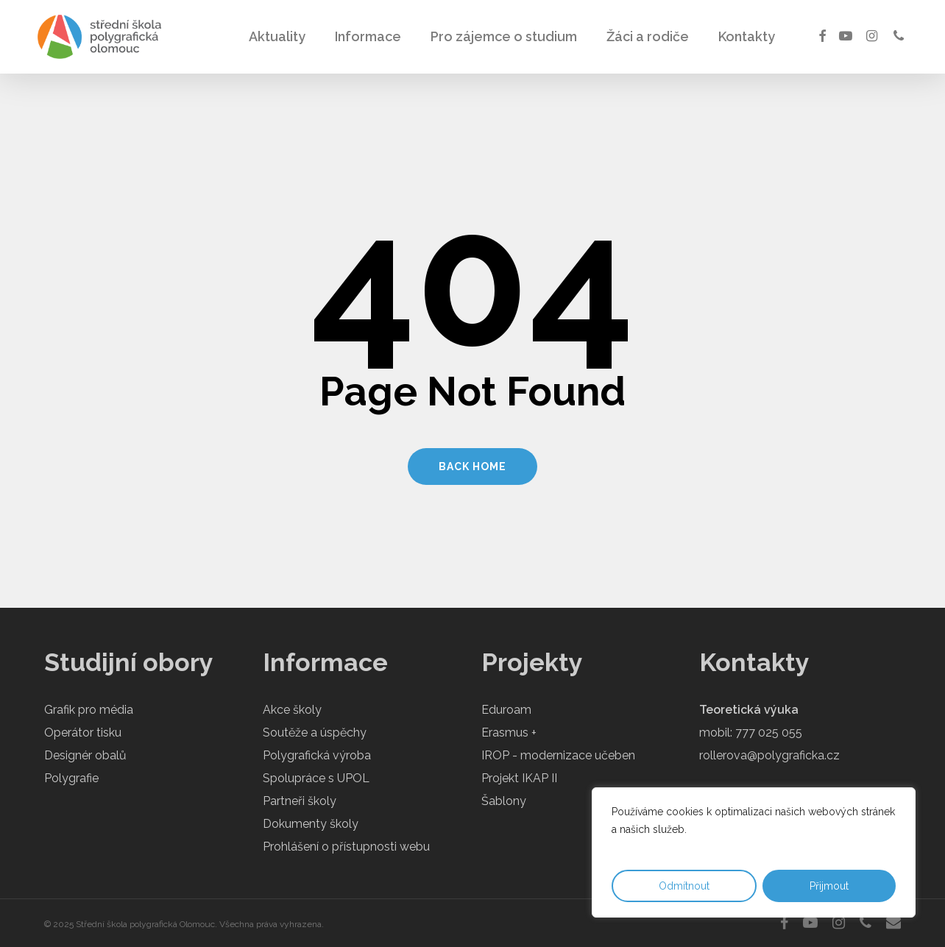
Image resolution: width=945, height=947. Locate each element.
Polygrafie (71, 778)
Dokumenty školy (310, 824)
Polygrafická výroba (317, 755)
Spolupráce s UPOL (316, 778)
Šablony (503, 801)
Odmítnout (684, 886)
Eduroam (506, 710)
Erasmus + (509, 732)
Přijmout (829, 886)
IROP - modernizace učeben (558, 755)
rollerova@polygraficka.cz (769, 755)
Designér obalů (85, 755)
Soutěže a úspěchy (315, 732)
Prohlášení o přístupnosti (330, 847)
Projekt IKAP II (519, 778)
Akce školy (292, 710)
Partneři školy (299, 801)
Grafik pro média (88, 710)
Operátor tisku (82, 732)
